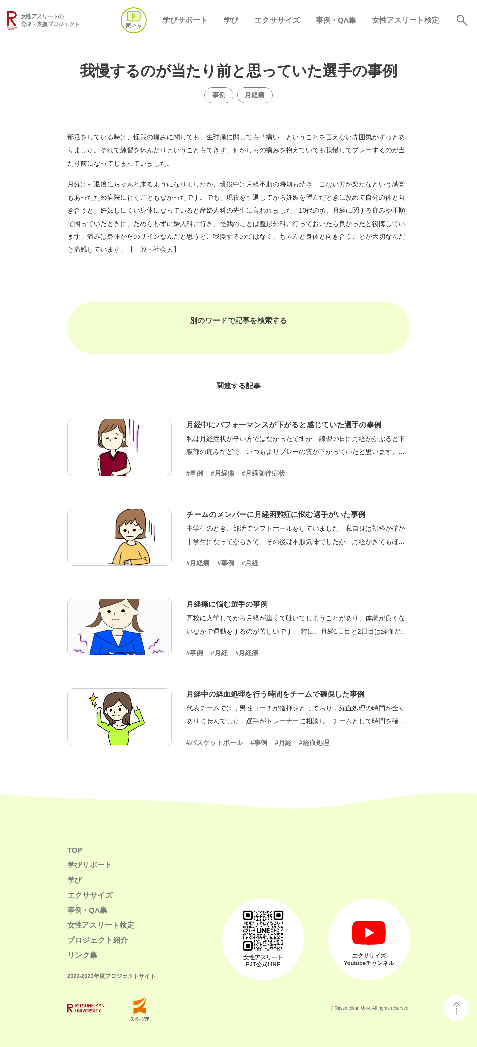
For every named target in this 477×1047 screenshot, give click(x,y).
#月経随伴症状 (263, 473)
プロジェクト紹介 (97, 940)
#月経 (249, 563)
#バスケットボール (214, 742)
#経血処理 (314, 742)
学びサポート (185, 20)
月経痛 (255, 95)
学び (231, 20)
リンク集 (82, 955)
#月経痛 (222, 473)
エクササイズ (277, 20)
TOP (74, 850)
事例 (219, 95)
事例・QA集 (336, 20)
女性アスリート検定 (405, 20)
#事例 (194, 473)
